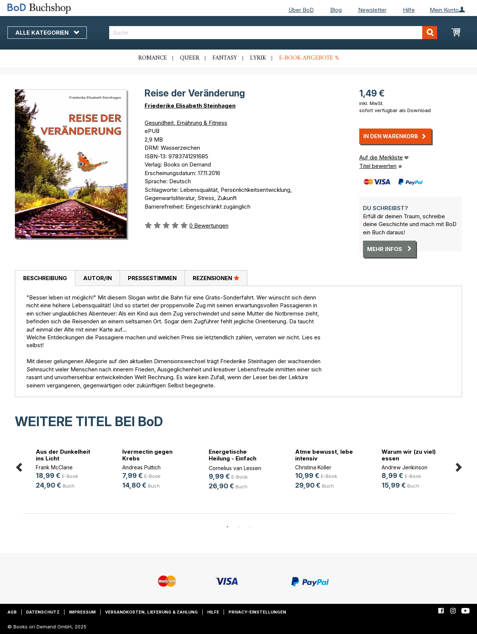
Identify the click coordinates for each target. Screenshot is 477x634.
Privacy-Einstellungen (257, 612)
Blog (336, 9)
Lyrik (258, 58)
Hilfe (409, 9)
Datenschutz (43, 612)
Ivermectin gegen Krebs (147, 455)
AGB (12, 612)
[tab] (45, 278)
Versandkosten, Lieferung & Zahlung (151, 612)
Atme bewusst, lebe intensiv (324, 455)
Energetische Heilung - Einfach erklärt (232, 458)
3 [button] (249, 527)
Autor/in (97, 278)
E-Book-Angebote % (309, 58)
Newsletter (372, 9)
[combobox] (273, 32)
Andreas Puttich (141, 467)
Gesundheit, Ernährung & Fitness (186, 122)
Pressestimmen (152, 278)
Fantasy (224, 58)
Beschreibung (45, 278)
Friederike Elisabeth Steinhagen (190, 105)
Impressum (82, 612)
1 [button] (227, 527)
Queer (189, 58)
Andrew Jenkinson (404, 467)
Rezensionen (216, 278)
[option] (65, 469)
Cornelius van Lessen (235, 468)
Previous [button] (18, 465)
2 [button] (238, 527)
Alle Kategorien (47, 32)
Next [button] (458, 465)
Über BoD (301, 9)
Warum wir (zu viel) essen (409, 455)
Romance (152, 58)
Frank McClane (54, 467)
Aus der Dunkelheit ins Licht (63, 455)
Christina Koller (313, 467)
